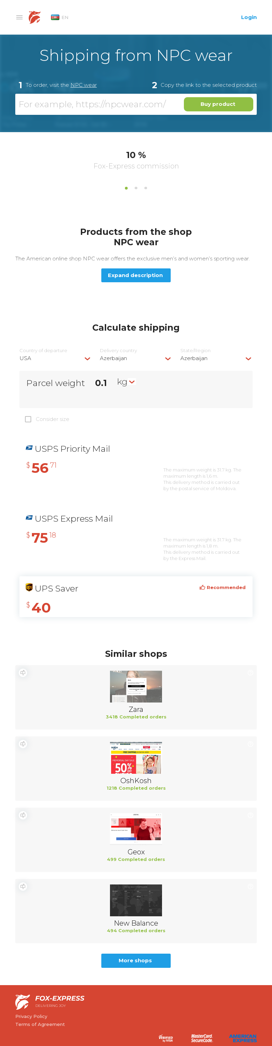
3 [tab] (146, 188)
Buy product (218, 104)
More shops (135, 960)
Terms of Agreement (40, 1024)
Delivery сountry (118, 350)
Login (249, 17)
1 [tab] (126, 188)
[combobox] (55, 358)
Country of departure (43, 350)
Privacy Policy (31, 1016)
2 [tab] (136, 188)
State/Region (195, 350)
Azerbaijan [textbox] (113, 358)
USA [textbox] (25, 358)
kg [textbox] (122, 381)
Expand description (135, 275)
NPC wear (83, 85)
